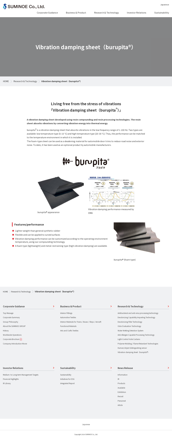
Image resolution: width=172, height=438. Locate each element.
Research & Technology (25, 81)
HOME (6, 81)
